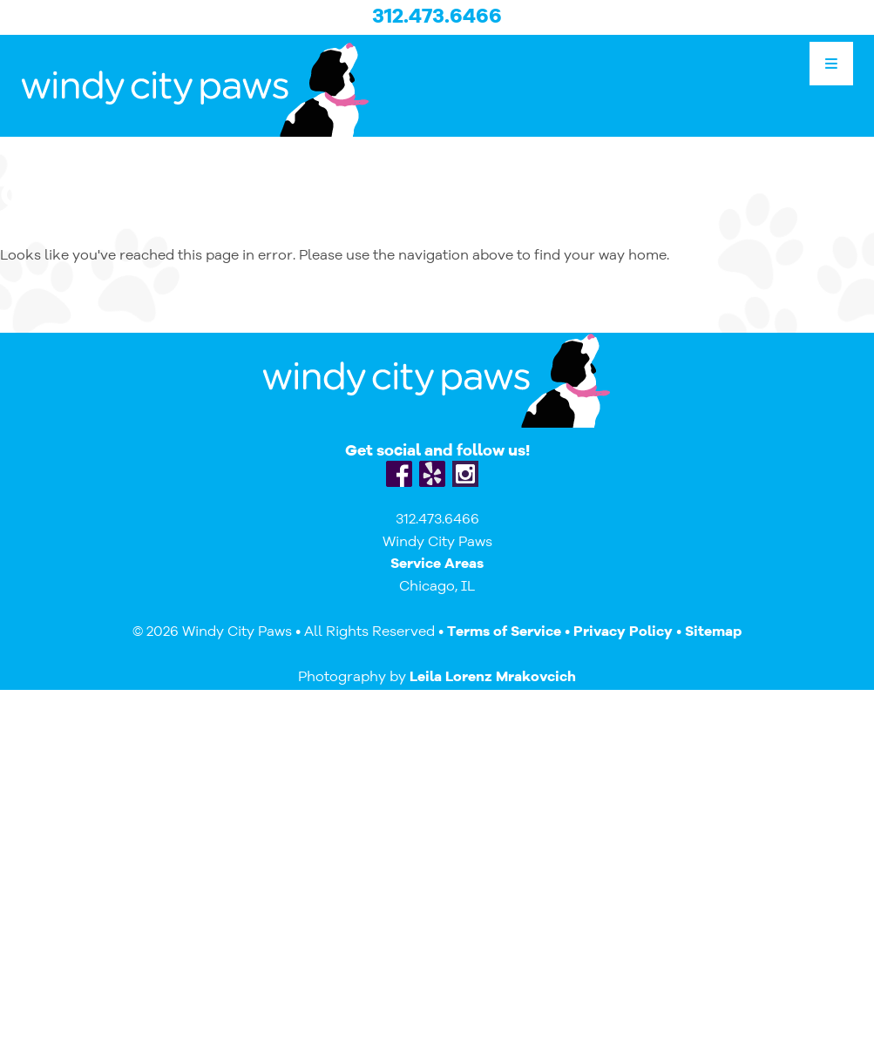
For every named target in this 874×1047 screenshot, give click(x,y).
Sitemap (713, 632)
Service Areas (437, 564)
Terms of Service (504, 632)
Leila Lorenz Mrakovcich (493, 678)
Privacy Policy (623, 632)
